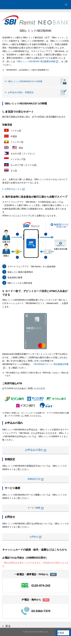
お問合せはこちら (15, 189)
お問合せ (35, 536)
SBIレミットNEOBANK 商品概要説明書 (37, 61)
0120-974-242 (40, 585)
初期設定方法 (35, 479)
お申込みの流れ (35, 449)
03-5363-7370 (40, 611)
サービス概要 (35, 507)
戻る (8, 626)
